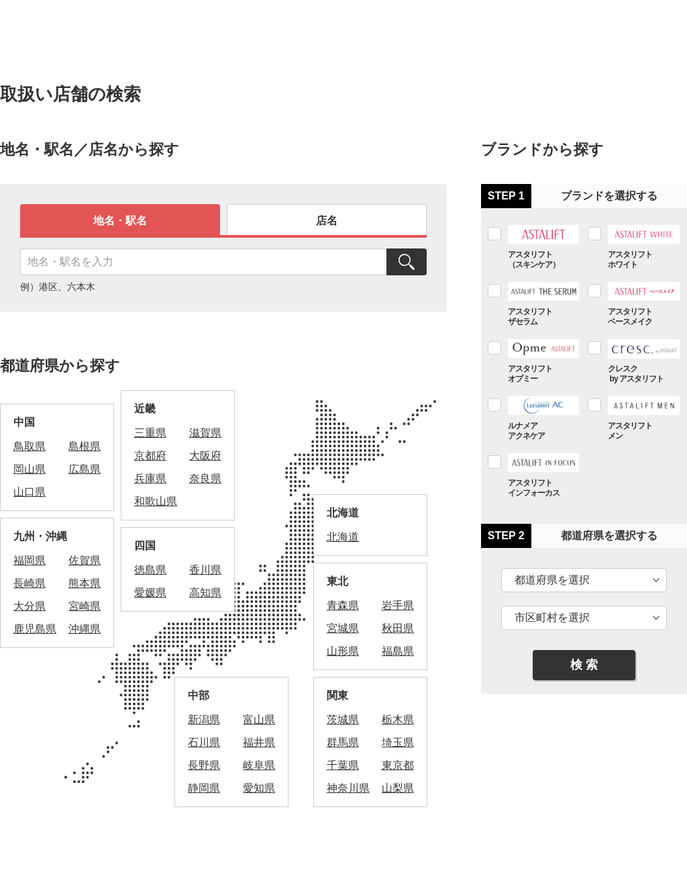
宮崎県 (84, 606)
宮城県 (343, 628)
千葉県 (343, 765)
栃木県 (398, 719)
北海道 (343, 537)
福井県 (259, 742)
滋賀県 (205, 432)
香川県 (205, 569)
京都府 (150, 455)
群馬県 (343, 742)
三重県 (150, 432)
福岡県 (29, 560)
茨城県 (343, 719)
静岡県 (204, 788)
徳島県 (150, 569)
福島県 (398, 651)
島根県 (84, 446)
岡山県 (29, 469)
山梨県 (398, 788)
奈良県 (205, 478)
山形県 (343, 651)
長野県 (204, 765)
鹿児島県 (34, 629)
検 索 (584, 665)
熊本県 (84, 583)
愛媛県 (150, 592)
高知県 (205, 592)
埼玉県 (398, 742)
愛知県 (259, 788)
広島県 (84, 469)
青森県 (343, 605)
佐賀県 (84, 560)
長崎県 (29, 583)
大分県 (29, 606)
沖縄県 (84, 629)
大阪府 (205, 455)
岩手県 (398, 605)
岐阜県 (259, 765)
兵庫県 (150, 478)
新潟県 (204, 719)
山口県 (29, 492)
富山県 (259, 719)
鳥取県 (29, 446)
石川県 (204, 742)
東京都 (398, 765)
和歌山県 (155, 501)
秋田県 (398, 628)
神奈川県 (348, 788)
